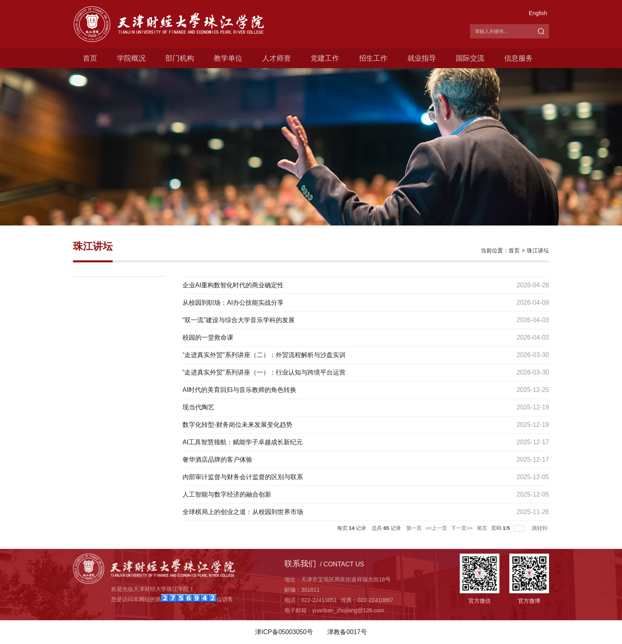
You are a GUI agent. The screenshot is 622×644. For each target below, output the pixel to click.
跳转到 (540, 528)
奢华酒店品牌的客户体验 (217, 459)
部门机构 (179, 58)
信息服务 (518, 58)
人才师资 (276, 58)
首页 (90, 58)
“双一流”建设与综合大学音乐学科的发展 (238, 320)
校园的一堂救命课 (207, 337)
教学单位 (228, 58)
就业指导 (421, 58)
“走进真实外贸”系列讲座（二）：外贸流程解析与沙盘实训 (264, 355)
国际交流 (470, 58)
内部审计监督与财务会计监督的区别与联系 (242, 477)
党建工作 (325, 58)
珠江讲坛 (538, 250)
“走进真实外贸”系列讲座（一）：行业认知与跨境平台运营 (264, 372)
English (538, 13)
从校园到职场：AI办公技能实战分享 (233, 302)
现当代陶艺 (198, 407)
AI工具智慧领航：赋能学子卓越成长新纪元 (242, 442)
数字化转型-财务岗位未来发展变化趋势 (237, 424)
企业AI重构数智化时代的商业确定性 (233, 285)
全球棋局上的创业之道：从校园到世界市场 (242, 511)
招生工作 (373, 58)
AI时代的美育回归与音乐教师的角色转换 (239, 389)
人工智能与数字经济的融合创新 (226, 494)
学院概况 (131, 58)
